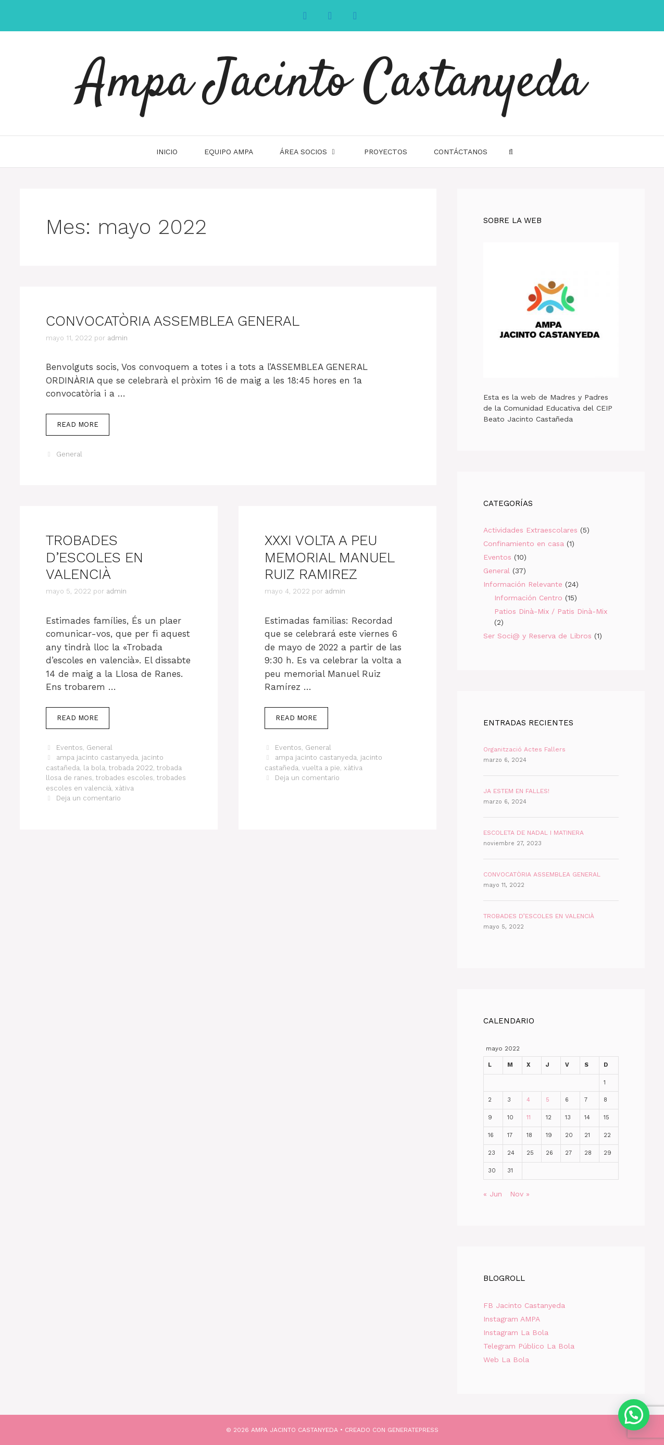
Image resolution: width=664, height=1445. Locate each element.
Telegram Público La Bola (528, 1346)
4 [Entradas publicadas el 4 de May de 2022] (528, 1099)
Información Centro (528, 598)
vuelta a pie (321, 768)
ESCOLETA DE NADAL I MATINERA (533, 832)
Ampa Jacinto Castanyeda (332, 83)
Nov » (520, 1194)
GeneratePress (413, 1430)
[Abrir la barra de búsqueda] (511, 151)
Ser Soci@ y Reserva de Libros (537, 636)
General (69, 454)
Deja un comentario (88, 798)
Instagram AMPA (511, 1319)
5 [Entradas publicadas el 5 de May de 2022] (547, 1099)
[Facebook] (305, 15)
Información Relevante (522, 584)
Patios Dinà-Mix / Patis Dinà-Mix (550, 611)
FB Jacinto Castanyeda (524, 1305)
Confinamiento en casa (523, 543)
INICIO (167, 151)
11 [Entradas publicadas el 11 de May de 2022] (529, 1117)
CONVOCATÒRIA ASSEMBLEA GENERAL (172, 321)
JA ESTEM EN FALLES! (516, 791)
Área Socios (315, 151)
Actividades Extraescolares (530, 530)
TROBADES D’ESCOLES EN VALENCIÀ (94, 557)
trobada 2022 (131, 768)
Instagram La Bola (515, 1332)
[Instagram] (330, 15)
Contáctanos (460, 151)
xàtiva (124, 788)
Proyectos (385, 151)
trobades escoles (124, 778)
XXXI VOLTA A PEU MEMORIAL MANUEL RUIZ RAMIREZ (329, 557)
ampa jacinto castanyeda (97, 757)
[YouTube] (355, 15)
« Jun (492, 1194)
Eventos (69, 747)
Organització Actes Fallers (524, 749)
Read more (83, 427)
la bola (94, 768)
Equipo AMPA (228, 151)
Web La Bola (506, 1359)
